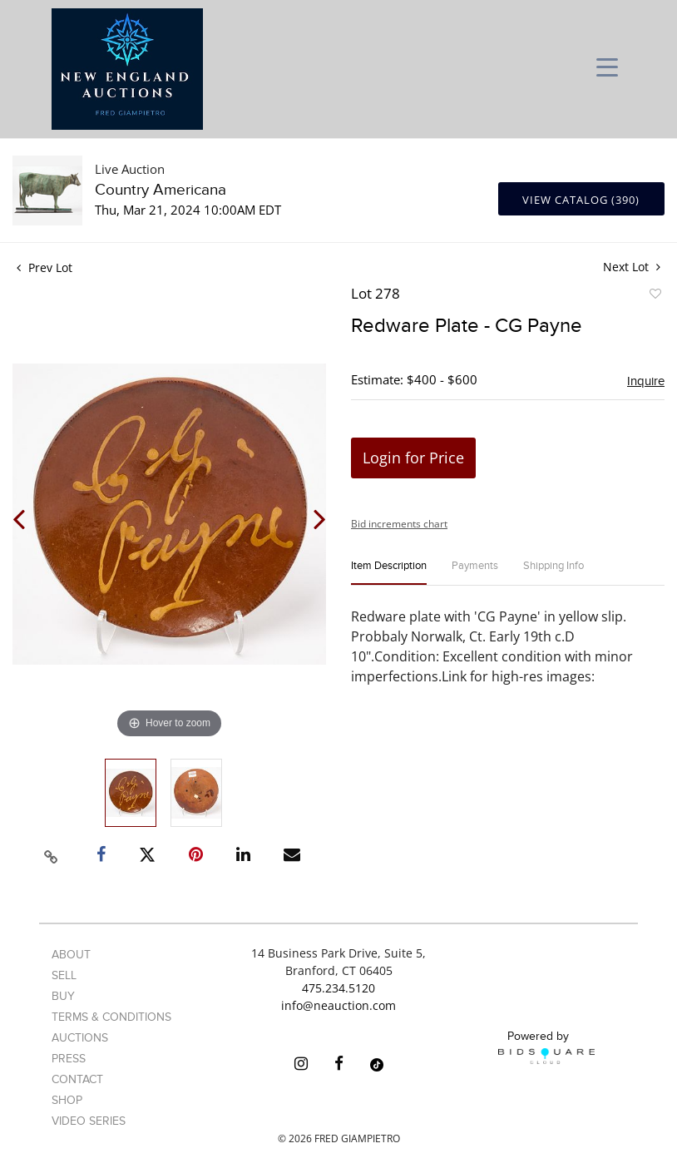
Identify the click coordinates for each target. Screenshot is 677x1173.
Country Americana (160, 190)
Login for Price (413, 458)
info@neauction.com (338, 1005)
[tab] (389, 573)
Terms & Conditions (111, 1017)
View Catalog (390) (581, 199)
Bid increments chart (399, 524)
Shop (67, 1100)
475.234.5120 (338, 988)
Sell (64, 975)
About (71, 955)
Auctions (80, 1038)
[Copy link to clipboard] (51, 854)
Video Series (89, 1121)
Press (69, 1059)
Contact (77, 1079)
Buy (63, 996)
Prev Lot (44, 267)
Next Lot (631, 267)
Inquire (646, 381)
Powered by (546, 1046)
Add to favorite (655, 296)
